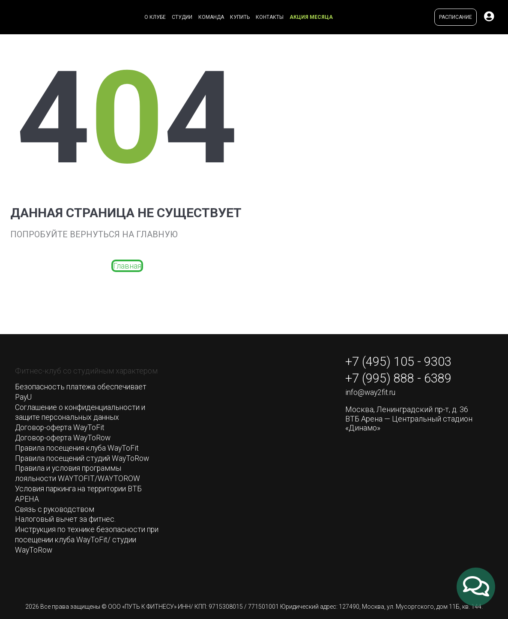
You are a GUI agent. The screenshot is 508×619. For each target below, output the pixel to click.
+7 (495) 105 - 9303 (401, 362)
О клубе (155, 17)
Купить (240, 17)
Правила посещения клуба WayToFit (79, 446)
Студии (182, 17)
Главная (127, 265)
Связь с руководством (56, 506)
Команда (211, 17)
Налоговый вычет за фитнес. (66, 516)
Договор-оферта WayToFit (61, 426)
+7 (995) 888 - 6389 (401, 379)
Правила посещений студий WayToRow (85, 456)
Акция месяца (311, 17)
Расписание (455, 17)
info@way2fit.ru (371, 394)
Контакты (270, 17)
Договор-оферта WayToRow (64, 436)
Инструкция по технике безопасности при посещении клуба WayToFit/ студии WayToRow (85, 536)
